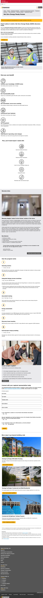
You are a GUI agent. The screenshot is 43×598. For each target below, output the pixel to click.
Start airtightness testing (8, 522)
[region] (21, 205)
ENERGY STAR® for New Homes (7, 68)
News (2, 560)
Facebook (4, 578)
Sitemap (10, 594)
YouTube (3, 585)
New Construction (12, 12)
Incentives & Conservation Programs (27, 10)
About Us (3, 550)
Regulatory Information (5, 555)
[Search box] (2, 4)
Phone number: (5, 407)
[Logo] (5, 7)
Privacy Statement (31, 594)
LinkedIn (4, 581)
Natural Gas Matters (5, 557)
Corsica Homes (17, 220)
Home (5, 10)
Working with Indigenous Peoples (7, 553)
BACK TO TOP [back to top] (39, 592)
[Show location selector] (37, 7)
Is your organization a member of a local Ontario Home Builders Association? (17, 412)
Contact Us (3, 589)
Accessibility (16, 594)
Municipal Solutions (5, 573)
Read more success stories (34, 253)
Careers (2, 562)
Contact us (4, 39)
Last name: (4, 396)
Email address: (5, 403)
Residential (3, 566)
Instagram (4, 580)
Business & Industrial (15, 10)
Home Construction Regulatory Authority (13, 388)
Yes (3, 413)
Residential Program (28, 12)
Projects (2, 558)
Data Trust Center (23, 594)
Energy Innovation (4, 572)
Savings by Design (20, 12)
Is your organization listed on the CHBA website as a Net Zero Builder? (16, 422)
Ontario (8, 10)
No (6, 413)
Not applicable (10, 424)
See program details (7, 464)
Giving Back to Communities (6, 552)
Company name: (5, 399)
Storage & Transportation (6, 570)
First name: (4, 393)
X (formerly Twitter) (6, 583)
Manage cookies (4, 594)
